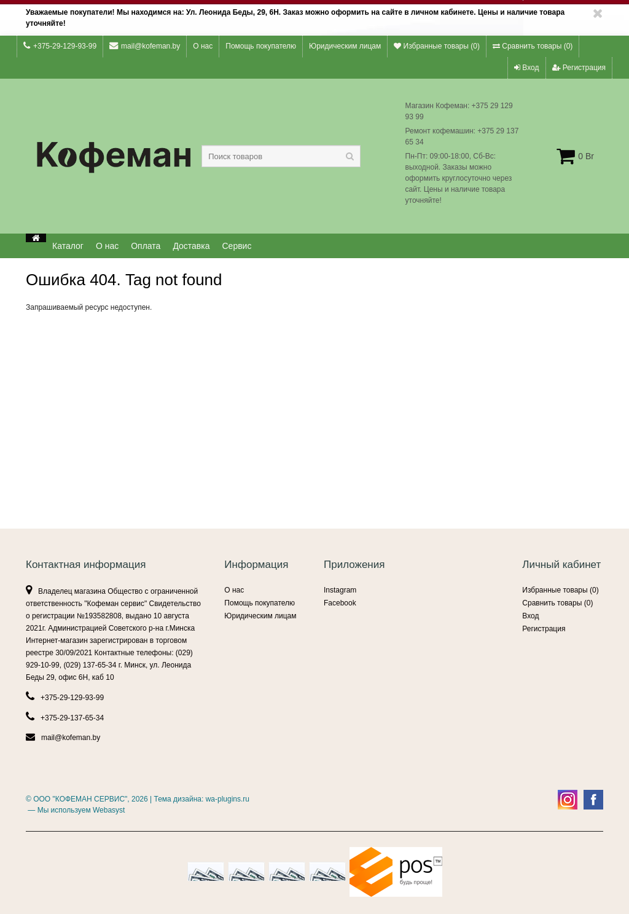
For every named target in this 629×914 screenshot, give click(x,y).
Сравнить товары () (532, 46)
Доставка (191, 246)
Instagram (340, 590)
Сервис (237, 246)
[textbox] (281, 156)
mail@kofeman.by (144, 45)
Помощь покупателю (260, 46)
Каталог (68, 246)
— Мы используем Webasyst (75, 810)
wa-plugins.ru (227, 799)
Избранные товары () (437, 46)
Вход (526, 67)
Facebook (340, 603)
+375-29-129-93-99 (59, 45)
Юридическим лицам (345, 46)
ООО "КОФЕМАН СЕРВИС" (80, 799)
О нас (203, 46)
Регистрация (579, 67)
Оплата (145, 246)
